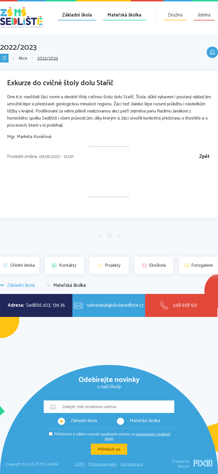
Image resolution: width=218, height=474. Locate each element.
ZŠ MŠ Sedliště (21, 17)
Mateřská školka (124, 15)
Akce (22, 58)
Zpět (204, 156)
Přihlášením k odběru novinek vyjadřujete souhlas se (112, 436)
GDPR (80, 464)
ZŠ (4, 58)
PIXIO (203, 463)
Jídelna (204, 15)
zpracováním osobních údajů (138, 436)
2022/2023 (47, 58)
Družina (175, 15)
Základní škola (77, 15)
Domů (212, 52)
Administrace (132, 464)
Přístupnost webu (103, 464)
